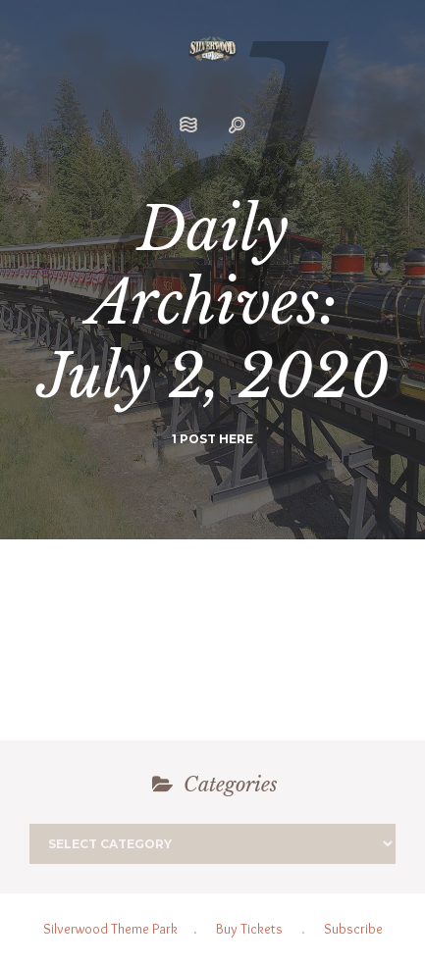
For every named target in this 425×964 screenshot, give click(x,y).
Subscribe (353, 929)
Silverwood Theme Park (110, 929)
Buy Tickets (249, 929)
